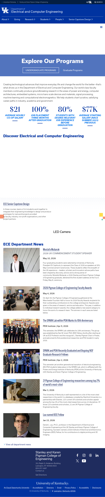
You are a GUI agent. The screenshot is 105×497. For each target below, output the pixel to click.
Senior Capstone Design (81, 19)
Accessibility (84, 488)
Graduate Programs (72, 70)
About (5, 19)
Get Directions (41, 475)
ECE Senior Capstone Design (16, 204)
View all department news (18, 444)
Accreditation (38, 488)
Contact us (40, 471)
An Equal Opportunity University (16, 488)
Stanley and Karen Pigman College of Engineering (33, 2)
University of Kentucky (9, 2)
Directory (50, 488)
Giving (17, 19)
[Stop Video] (101, 27)
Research (30, 19)
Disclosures (96, 488)
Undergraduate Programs (41, 70)
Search (99, 2)
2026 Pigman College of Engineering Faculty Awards (67, 288)
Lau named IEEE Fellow (53, 415)
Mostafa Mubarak (51, 249)
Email (59, 488)
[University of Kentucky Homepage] (52, 483)
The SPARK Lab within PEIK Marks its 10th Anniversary (68, 320)
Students (45, 19)
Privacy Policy (70, 488)
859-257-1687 (41, 468)
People (59, 19)
